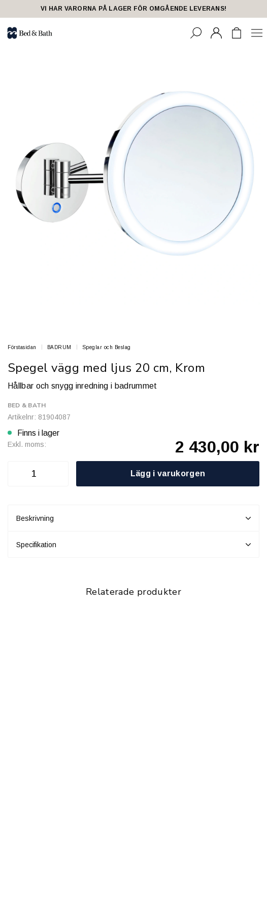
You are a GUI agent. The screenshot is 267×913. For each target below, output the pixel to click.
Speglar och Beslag (106, 347)
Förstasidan (22, 347)
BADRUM (59, 347)
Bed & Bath (27, 405)
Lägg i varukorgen (167, 473)
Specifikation (133, 545)
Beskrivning (133, 518)
